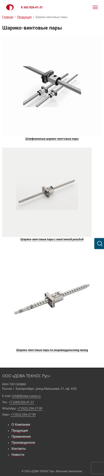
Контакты (18, 448)
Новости (17, 454)
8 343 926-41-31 (32, 7)
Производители (23, 442)
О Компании (20, 424)
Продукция (24, 17)
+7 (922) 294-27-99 (29, 408)
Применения (21, 436)
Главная (7, 17)
